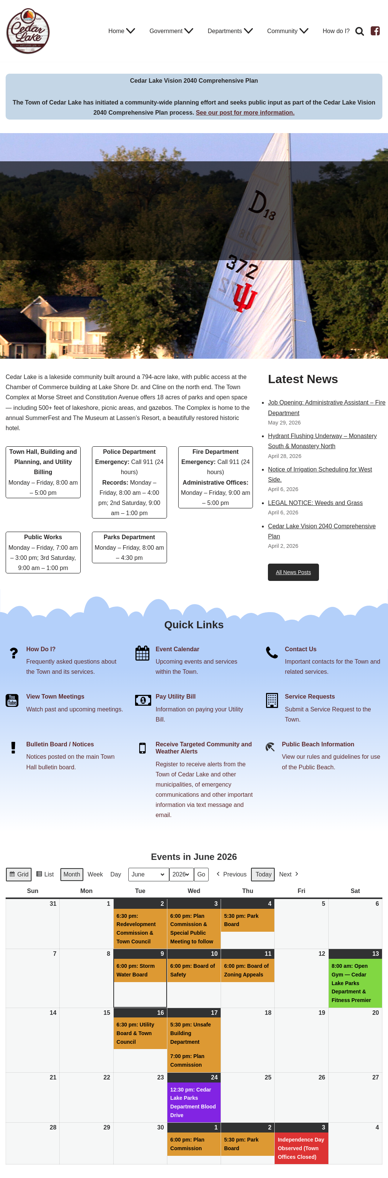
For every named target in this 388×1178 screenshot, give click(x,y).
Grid (19, 875)
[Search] (359, 31)
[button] (130, 30)
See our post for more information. (245, 112)
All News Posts (293, 572)
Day (115, 874)
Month (71, 874)
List (45, 875)
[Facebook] (375, 31)
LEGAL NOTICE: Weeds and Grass (315, 503)
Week (95, 874)
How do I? (336, 31)
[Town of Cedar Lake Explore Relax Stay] (28, 31)
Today (264, 874)
